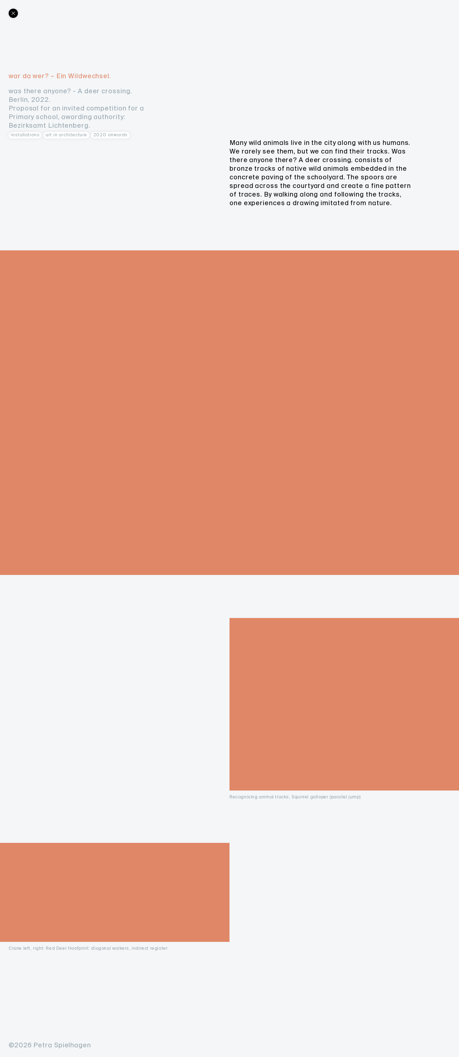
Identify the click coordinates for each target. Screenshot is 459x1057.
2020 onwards (110, 135)
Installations (25, 135)
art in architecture (66, 135)
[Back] (13, 13)
